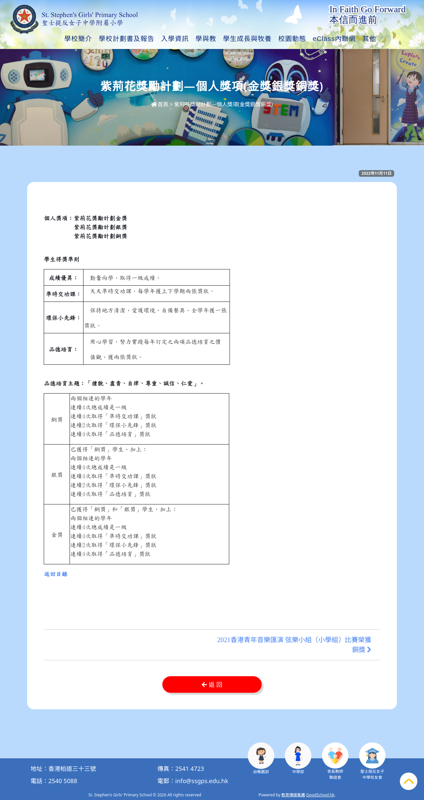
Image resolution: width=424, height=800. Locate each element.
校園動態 (292, 38)
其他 (369, 38)
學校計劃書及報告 (126, 38)
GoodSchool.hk (320, 795)
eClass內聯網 (334, 38)
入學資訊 (175, 38)
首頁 (159, 104)
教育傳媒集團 (293, 795)
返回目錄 (56, 574)
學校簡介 (78, 38)
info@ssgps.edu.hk (201, 781)
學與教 (205, 38)
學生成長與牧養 (247, 38)
